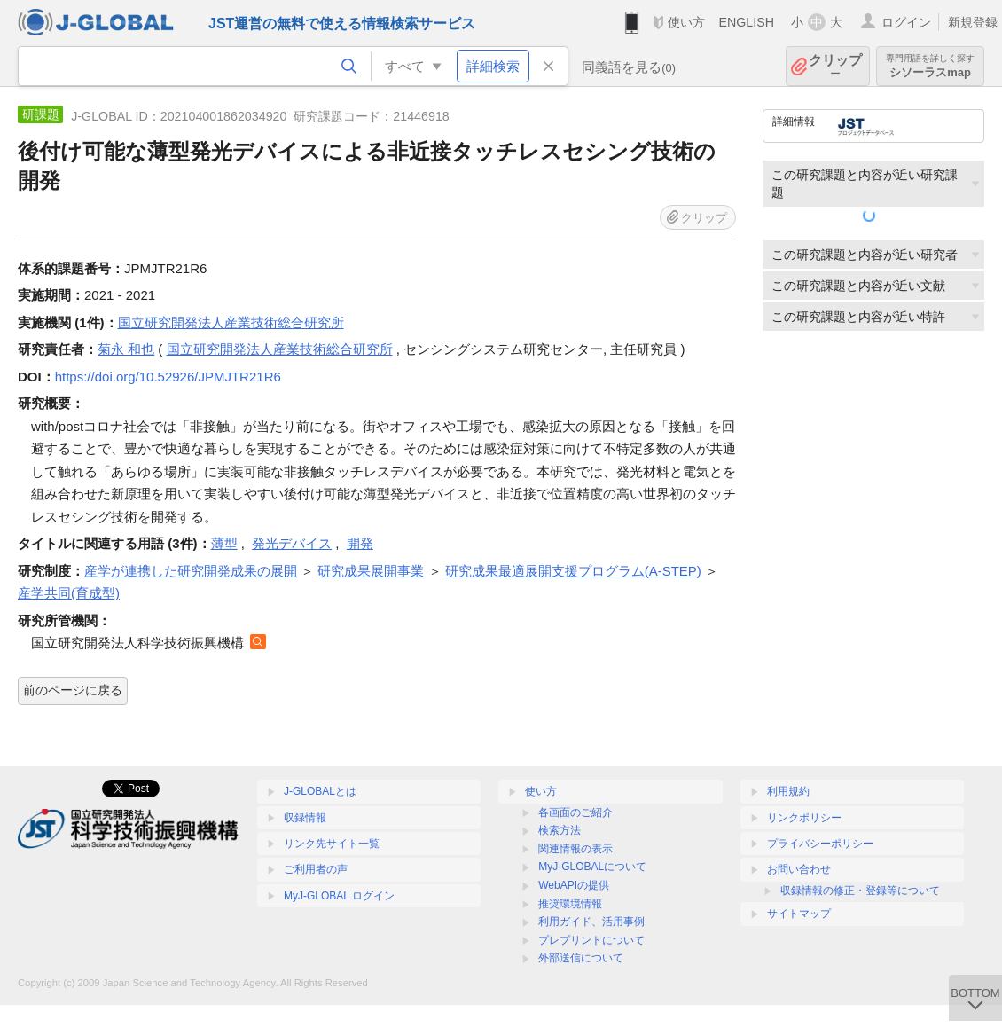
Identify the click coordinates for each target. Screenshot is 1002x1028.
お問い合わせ (799, 869)
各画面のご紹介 (575, 812)
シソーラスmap (930, 66)
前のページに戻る (72, 690)
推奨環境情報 (570, 904)
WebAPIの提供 (573, 885)
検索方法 (559, 830)
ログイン (906, 22)
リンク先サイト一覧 (332, 843)
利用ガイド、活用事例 (591, 921)
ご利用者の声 (316, 869)
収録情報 (305, 818)
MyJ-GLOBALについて (592, 866)
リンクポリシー (804, 818)
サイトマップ (799, 913)
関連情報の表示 (575, 849)
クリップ (835, 66)
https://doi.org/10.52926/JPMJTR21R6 (168, 376)
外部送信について (580, 958)
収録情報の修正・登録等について (860, 890)
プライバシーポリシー (820, 843)
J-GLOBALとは (320, 791)
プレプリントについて (591, 940)
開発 (360, 543)
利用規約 (788, 791)
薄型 (224, 543)
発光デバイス (292, 543)
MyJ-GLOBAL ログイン (339, 896)
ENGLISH (746, 22)
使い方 (686, 22)
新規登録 (973, 22)
